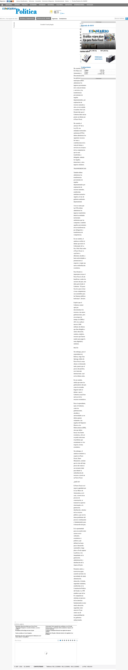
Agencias (55, 18)
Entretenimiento (59, 1)
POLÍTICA (25, 5)
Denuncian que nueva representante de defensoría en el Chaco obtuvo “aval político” (28, 636)
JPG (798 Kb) (93, 51)
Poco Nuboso (51, 12)
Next (77, 640)
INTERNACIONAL (79, 5)
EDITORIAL (9, 5)
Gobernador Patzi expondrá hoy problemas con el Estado (59, 626)
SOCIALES (90, 5)
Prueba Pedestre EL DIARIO (79, 1)
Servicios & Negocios (48, 1)
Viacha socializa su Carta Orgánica (23, 633)
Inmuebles (38, 1)
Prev (58, 640)
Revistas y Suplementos (27, 18)
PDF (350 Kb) (104, 51)
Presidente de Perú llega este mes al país (24, 630)
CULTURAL (59, 5)
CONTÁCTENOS (38, 666)
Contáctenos (63, 18)
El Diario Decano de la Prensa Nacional (23, 11)
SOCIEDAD (42, 5)
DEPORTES (68, 5)
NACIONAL (51, 5)
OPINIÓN (17, 5)
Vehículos (31, 1)
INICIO (2, 4)
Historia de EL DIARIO (43, 18)
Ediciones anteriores (98, 58)
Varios (67, 1)
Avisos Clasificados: (22, 1)
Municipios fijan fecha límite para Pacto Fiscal (26, 626)
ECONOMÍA (33, 5)
